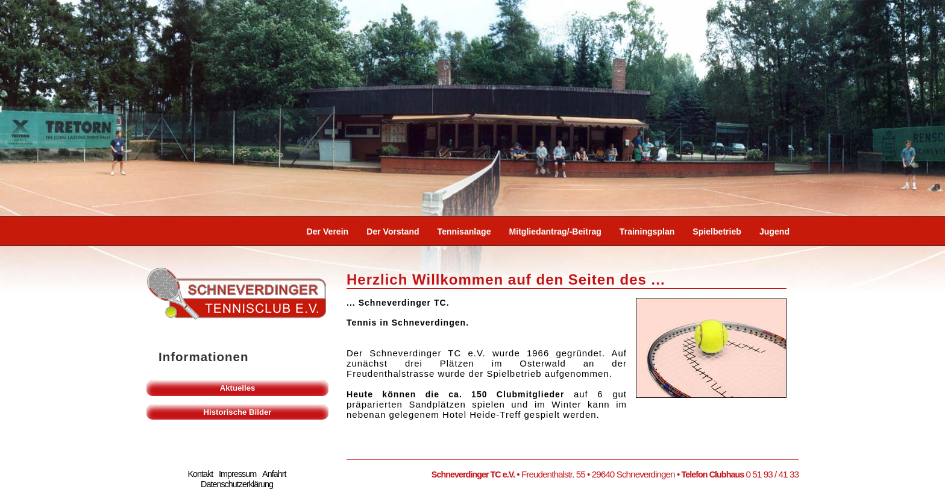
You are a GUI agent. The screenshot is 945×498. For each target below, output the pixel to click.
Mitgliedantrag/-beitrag (555, 231)
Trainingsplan (647, 231)
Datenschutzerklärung (237, 484)
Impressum (237, 474)
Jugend (774, 231)
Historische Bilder (238, 412)
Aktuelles (238, 387)
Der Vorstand (392, 231)
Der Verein (328, 231)
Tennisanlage (464, 231)
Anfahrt (274, 474)
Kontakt (200, 474)
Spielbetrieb (716, 231)
